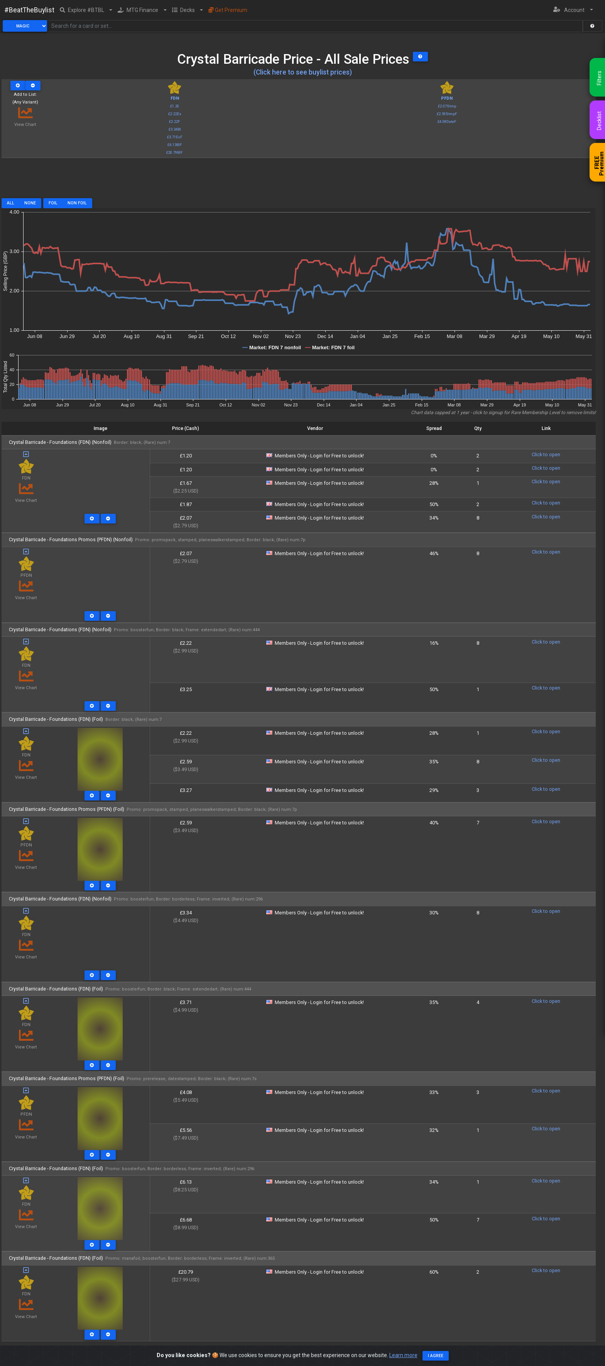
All (10, 203)
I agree (435, 1355)
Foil (53, 203)
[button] (86, 10)
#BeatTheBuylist (29, 10)
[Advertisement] (298, 180)
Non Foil (77, 203)
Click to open (546, 454)
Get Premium (227, 10)
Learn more (403, 1355)
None (30, 203)
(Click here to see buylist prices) (302, 72)
